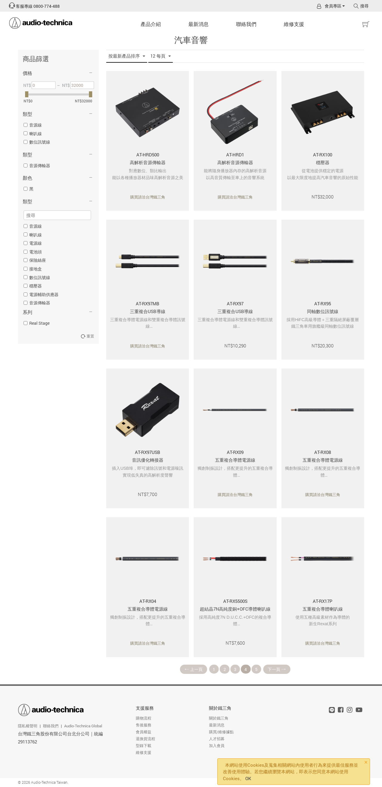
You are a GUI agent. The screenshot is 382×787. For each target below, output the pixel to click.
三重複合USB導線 (147, 311)
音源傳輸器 (37, 165)
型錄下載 (143, 746)
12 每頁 (160, 56)
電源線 (33, 243)
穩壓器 (33, 286)
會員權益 (143, 732)
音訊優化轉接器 (147, 460)
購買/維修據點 (221, 732)
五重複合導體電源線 (235, 460)
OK (248, 778)
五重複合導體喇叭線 (323, 609)
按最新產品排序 (126, 56)
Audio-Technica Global (83, 726)
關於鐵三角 (220, 708)
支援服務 (145, 708)
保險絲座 (35, 260)
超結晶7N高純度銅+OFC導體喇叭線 (235, 609)
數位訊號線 (37, 142)
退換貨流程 (145, 739)
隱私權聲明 (27, 726)
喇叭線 (33, 133)
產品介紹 (151, 24)
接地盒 (33, 269)
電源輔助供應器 (41, 294)
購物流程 (143, 718)
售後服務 (143, 725)
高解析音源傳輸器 (148, 162)
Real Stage (37, 323)
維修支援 (294, 24)
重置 (87, 336)
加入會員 (216, 746)
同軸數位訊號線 (322, 311)
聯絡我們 (246, 24)
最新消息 (198, 24)
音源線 (33, 125)
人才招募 (216, 739)
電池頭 (33, 252)
